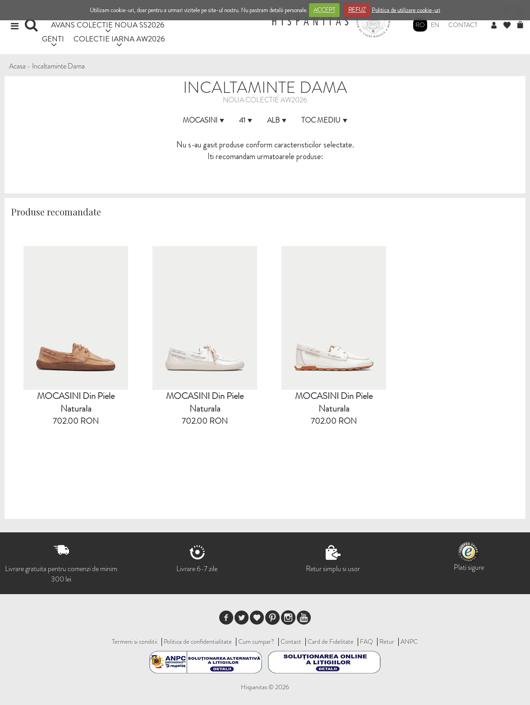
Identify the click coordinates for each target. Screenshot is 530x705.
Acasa (17, 66)
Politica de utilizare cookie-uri (406, 9)
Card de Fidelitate (331, 641)
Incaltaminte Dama (58, 66)
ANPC (409, 641)
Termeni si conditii (134, 641)
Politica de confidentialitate (198, 641)
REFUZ (357, 9)
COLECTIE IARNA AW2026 (119, 38)
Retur (386, 641)
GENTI (53, 38)
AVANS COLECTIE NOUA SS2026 (108, 24)
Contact (463, 24)
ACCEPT (324, 9)
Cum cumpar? (256, 641)
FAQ (366, 641)
